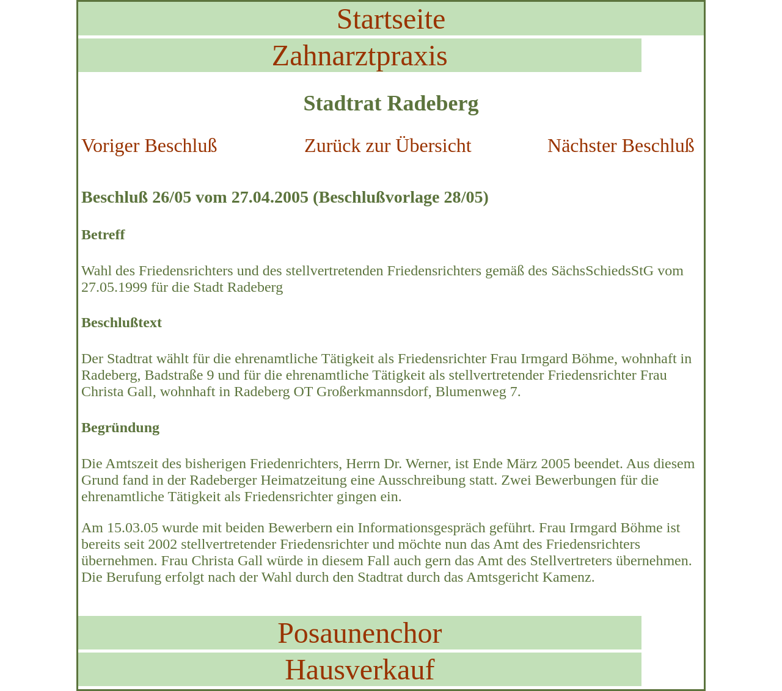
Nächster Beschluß (621, 145)
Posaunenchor (359, 633)
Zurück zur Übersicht (388, 145)
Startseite (391, 18)
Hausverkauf (359, 669)
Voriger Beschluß (149, 145)
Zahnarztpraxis (360, 55)
